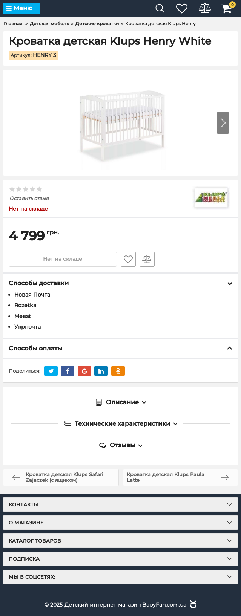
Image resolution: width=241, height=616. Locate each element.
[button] (223, 123)
